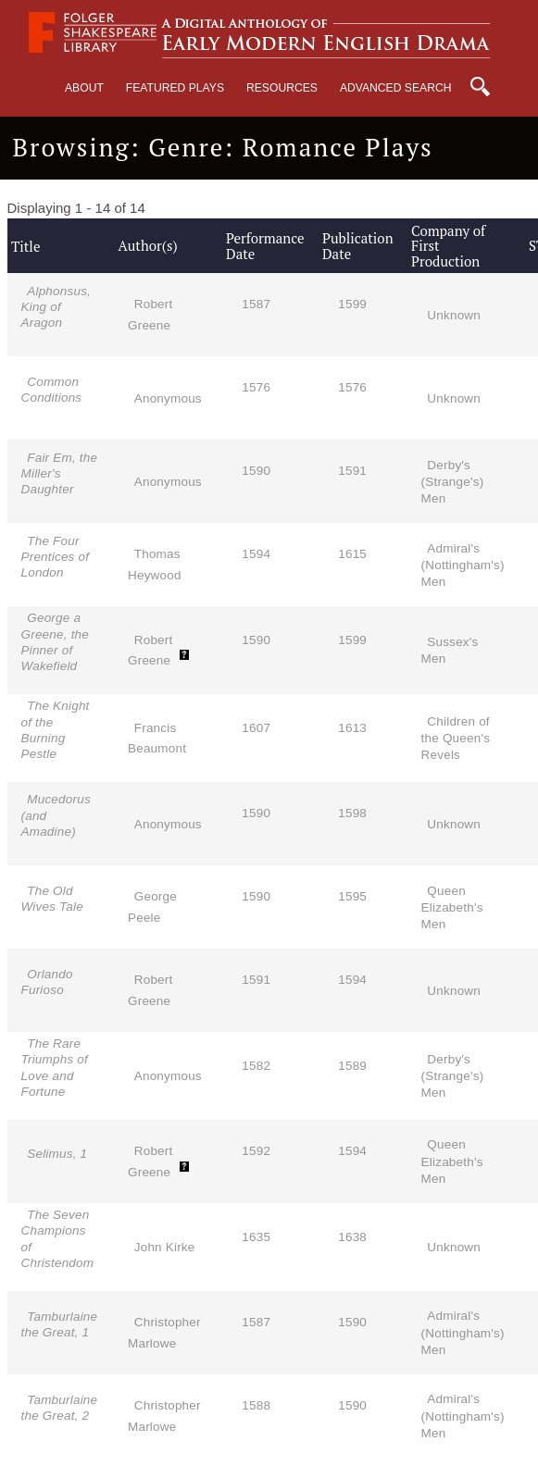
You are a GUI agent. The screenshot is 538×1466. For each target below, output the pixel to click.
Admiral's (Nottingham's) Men (463, 565)
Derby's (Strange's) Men (452, 481)
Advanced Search (396, 87)
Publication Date (358, 246)
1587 (256, 304)
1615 (352, 554)
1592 (256, 1151)
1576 (256, 387)
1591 (352, 471)
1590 (256, 471)
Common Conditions (51, 389)
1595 (352, 896)
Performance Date (265, 246)
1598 (352, 813)
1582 (256, 1066)
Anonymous (168, 398)
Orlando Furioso (47, 982)
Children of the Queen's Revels (456, 738)
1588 (256, 1405)
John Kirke (164, 1247)
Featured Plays (175, 87)
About (84, 87)
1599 (352, 304)
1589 (352, 1066)
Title (25, 246)
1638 (352, 1237)
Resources (282, 87)
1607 (256, 728)
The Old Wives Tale (52, 898)
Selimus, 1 (57, 1154)
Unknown (454, 315)
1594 (256, 554)
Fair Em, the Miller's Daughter (59, 473)
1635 (256, 1237)
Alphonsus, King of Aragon (56, 306)
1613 (352, 728)
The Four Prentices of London (55, 556)
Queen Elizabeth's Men (452, 907)
